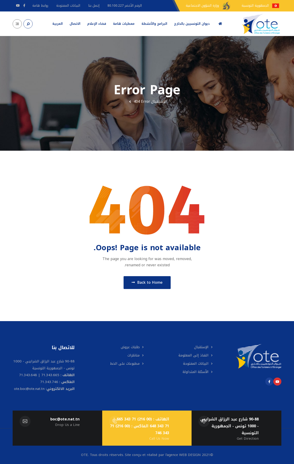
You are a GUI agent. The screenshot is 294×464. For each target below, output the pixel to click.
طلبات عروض (130, 347)
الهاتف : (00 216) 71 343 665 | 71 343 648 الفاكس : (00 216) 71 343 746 (139, 426)
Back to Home (147, 282)
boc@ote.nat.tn (65, 419)
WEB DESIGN (190, 455)
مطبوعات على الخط (125, 363)
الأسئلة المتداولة (196, 372)
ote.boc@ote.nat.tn (29, 389)
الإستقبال (159, 101)
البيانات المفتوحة (196, 363)
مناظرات (133, 355)
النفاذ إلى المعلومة (193, 355)
